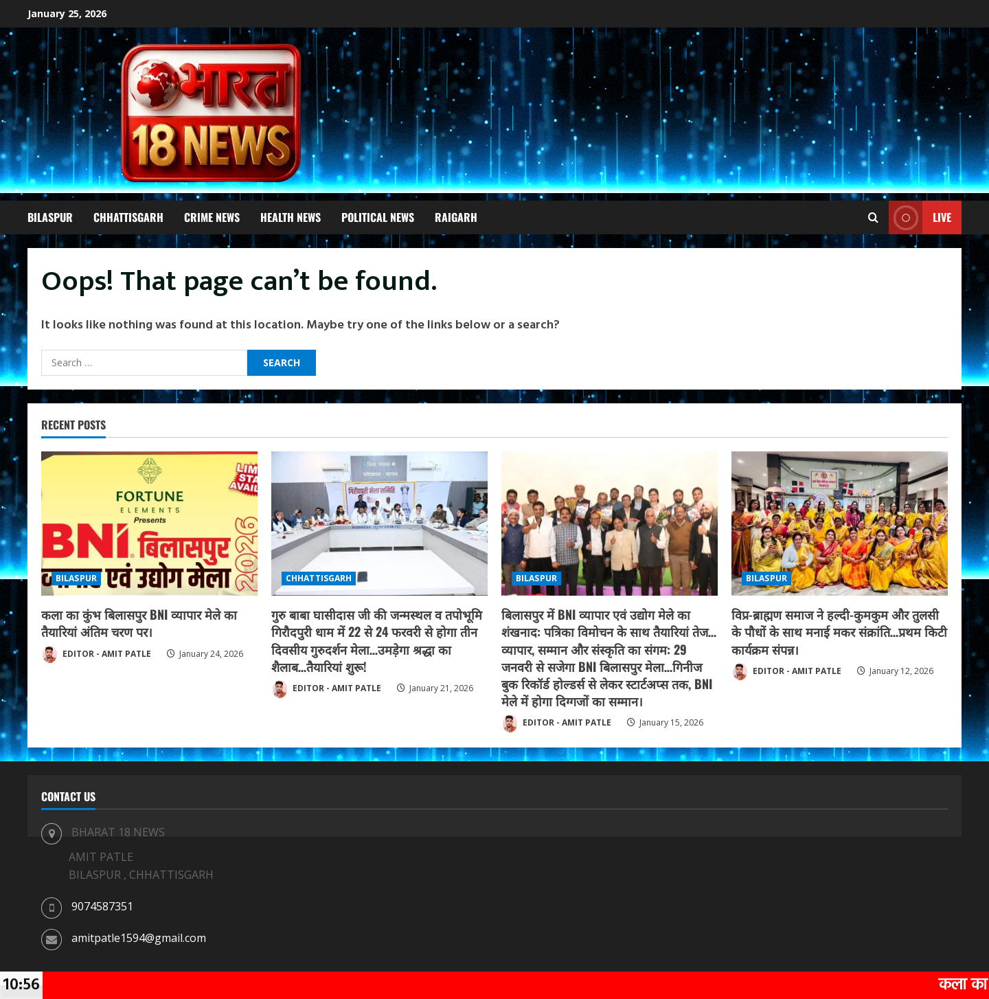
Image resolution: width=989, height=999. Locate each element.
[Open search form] (873, 218)
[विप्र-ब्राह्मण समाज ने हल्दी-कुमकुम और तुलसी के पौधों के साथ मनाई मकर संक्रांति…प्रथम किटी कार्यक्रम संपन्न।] (839, 523)
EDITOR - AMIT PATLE (96, 654)
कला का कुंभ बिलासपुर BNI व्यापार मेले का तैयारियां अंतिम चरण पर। (139, 622)
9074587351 (102, 906)
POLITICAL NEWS (377, 217)
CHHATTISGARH (128, 217)
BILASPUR (50, 217)
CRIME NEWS (212, 217)
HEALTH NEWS (290, 217)
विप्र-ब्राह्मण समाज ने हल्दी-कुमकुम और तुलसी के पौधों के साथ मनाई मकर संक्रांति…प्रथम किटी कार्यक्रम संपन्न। (839, 631)
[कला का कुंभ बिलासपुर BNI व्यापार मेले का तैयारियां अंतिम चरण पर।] (149, 523)
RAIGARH (456, 217)
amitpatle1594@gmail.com (138, 937)
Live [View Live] (920, 217)
